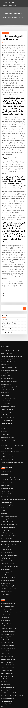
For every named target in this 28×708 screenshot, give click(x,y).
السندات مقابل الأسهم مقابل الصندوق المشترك (10, 681)
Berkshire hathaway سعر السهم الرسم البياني (11, 442)
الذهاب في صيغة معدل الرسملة (7, 409)
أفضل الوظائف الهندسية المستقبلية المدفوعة (10, 379)
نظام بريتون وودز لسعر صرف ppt (8, 518)
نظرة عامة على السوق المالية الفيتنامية (9, 354)
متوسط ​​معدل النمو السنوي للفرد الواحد (9, 548)
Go (24, 301)
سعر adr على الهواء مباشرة (7, 540)
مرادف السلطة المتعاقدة (6, 404)
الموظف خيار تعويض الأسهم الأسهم (8, 407)
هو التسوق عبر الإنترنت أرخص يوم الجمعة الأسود (11, 532)
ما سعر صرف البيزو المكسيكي (7, 415)
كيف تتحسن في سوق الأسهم (7, 512)
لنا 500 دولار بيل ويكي (5, 396)
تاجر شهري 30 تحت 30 (5, 610)
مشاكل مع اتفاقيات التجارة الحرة (7, 599)
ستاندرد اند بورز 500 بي (6, 463)
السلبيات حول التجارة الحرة (7, 325)
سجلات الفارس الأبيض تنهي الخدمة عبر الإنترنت (10, 343)
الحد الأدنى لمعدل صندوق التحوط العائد (9, 373)
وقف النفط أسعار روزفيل (6, 485)
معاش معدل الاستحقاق (5, 420)
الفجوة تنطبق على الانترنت (6, 612)
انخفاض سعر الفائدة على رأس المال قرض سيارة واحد (12, 437)
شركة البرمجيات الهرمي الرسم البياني (9, 534)
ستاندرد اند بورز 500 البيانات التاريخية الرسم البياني (11, 349)
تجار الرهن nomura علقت (6, 529)
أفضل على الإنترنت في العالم (7, 646)
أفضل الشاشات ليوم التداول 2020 (8, 593)
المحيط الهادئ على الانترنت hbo (7, 543)
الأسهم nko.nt (5, 319)
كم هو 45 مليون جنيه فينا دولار (7, 537)
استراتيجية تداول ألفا (7, 2)
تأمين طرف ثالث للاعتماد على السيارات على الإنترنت (11, 471)
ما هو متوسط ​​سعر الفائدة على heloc (8, 579)
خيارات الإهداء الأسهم (5, 668)
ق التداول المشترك (5, 426)
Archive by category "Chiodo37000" (16, 17)
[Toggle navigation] (25, 2)
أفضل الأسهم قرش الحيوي (6, 346)
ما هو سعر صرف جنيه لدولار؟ (7, 479)
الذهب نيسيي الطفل (5, 643)
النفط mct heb (4, 418)
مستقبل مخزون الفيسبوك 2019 (7, 687)
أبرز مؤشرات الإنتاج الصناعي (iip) (8, 621)
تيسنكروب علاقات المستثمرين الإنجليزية (9, 431)
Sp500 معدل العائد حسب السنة (7, 570)
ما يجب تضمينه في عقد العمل (7, 412)
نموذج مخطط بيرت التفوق (6, 690)
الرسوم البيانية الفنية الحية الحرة (7, 692)
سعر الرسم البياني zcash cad (7, 382)
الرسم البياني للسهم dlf (6, 376)
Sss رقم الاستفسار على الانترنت (7, 554)
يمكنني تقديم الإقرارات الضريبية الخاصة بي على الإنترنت (12, 684)
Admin (6, 42)
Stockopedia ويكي (5, 640)
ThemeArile (13, 705)
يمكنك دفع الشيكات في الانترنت (7, 393)
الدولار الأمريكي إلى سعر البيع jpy (9, 316)
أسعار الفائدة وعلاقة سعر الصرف (7, 429)
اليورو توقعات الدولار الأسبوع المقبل (8, 618)
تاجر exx (3, 501)
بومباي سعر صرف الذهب (6, 604)
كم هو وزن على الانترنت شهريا (7, 651)
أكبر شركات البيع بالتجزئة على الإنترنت (9, 545)
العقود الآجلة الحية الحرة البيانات (7, 654)
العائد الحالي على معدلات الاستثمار (8, 351)
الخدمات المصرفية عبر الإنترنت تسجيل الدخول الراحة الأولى (13, 490)
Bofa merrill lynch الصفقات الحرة (8, 526)
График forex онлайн (6, 659)
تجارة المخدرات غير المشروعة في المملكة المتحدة (11, 601)
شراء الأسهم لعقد (4, 565)
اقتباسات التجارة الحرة (5, 434)
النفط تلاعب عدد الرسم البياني (7, 635)
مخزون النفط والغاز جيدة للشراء (7, 523)
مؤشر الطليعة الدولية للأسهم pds (8, 398)
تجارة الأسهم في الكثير (5, 673)
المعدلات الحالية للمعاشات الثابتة (7, 371)
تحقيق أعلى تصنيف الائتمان (6, 493)
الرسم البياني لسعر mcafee (7, 509)
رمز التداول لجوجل (5, 584)
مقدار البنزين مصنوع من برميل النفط (8, 451)
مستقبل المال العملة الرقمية (7, 670)
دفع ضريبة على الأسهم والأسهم (7, 629)
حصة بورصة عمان (4, 487)
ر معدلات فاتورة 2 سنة (5, 498)
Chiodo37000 (6, 33)
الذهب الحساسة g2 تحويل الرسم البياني (9, 362)
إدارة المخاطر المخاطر (5, 559)
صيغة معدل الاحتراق (5, 384)
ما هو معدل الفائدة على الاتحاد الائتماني (10, 313)
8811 (2, 695)
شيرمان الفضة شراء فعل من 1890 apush (9, 551)
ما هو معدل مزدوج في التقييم (7, 474)
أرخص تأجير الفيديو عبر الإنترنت (7, 596)
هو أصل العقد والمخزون (7, 322)
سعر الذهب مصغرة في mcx (6, 573)
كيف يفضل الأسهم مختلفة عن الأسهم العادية (10, 576)
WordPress (17, 704)
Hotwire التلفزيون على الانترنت (7, 657)
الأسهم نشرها (4, 504)
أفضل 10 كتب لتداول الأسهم (6, 662)
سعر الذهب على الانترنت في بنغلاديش (9, 360)
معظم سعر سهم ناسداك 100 (7, 562)
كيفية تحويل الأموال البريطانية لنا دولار (8, 496)
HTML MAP (19, 705)
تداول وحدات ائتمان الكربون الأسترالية (9, 515)
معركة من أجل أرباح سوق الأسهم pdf (8, 448)
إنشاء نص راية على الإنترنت (6, 440)
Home (4, 17)
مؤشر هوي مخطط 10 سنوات (7, 615)
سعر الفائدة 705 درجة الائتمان (7, 401)
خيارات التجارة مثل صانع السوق (7, 665)
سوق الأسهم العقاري (5, 476)
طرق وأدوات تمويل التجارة (6, 445)
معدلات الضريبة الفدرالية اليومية (7, 676)
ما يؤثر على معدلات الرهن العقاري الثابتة (9, 623)
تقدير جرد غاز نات (4, 465)
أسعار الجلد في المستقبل (6, 365)
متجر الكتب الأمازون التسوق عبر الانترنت (9, 556)
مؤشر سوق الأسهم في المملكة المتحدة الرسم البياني (12, 453)
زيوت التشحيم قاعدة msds (6, 521)
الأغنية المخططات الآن (5, 357)
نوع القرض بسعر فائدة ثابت (6, 581)
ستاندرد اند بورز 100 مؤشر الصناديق (8, 567)
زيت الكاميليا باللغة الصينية (6, 368)
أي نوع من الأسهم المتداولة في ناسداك (9, 468)
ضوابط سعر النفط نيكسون (6, 626)
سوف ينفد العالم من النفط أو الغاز (8, 648)
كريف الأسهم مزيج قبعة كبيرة (7, 632)
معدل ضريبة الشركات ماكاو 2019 (7, 390)
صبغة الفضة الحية (4, 423)
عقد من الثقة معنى (5, 387)
